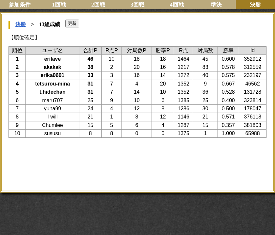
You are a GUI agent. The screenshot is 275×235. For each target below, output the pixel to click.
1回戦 (59, 5)
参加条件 (19, 5)
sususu (52, 133)
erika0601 (52, 75)
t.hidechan (53, 92)
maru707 (52, 100)
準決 (216, 5)
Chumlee (52, 125)
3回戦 (138, 5)
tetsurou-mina (52, 83)
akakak (52, 67)
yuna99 (52, 108)
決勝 (20, 24)
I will (52, 116)
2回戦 (98, 5)
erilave (52, 59)
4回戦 (177, 5)
